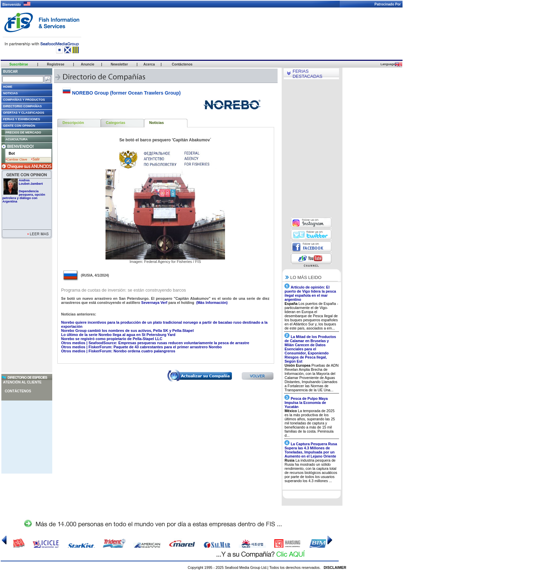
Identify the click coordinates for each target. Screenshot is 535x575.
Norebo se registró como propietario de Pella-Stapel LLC (111, 339)
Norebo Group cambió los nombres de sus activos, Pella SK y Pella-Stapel (127, 330)
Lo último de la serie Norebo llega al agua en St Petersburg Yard (118, 335)
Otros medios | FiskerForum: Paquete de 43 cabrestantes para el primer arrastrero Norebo (141, 347)
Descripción (73, 123)
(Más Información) (211, 302)
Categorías (115, 123)
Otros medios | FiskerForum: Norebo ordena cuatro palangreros (118, 351)
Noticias (156, 123)
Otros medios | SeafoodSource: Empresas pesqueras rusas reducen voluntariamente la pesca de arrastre (155, 343)
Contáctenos (18, 391)
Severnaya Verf (154, 302)
